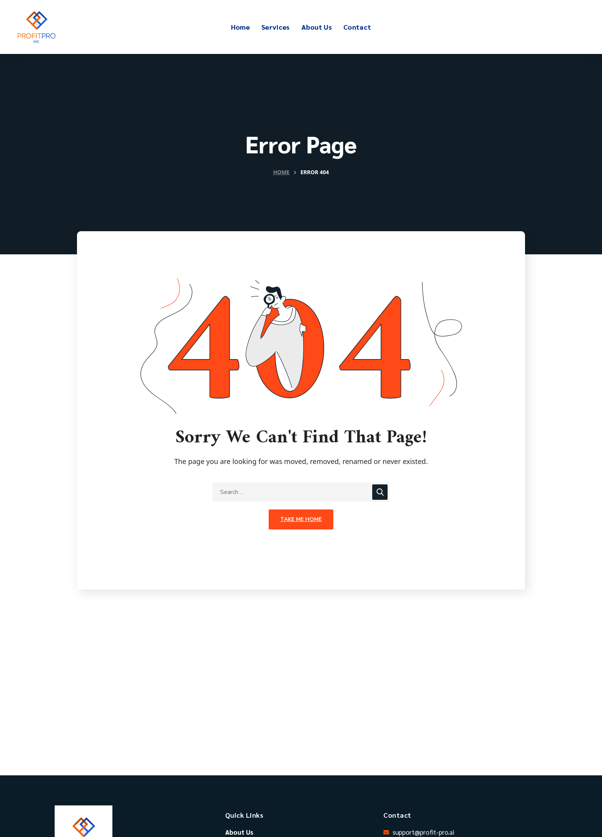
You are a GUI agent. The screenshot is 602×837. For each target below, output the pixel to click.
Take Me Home (301, 519)
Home (281, 172)
